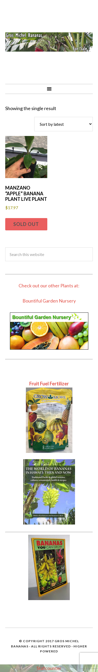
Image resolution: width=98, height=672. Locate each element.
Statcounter (49, 668)
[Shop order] (63, 124)
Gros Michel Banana (49, 41)
